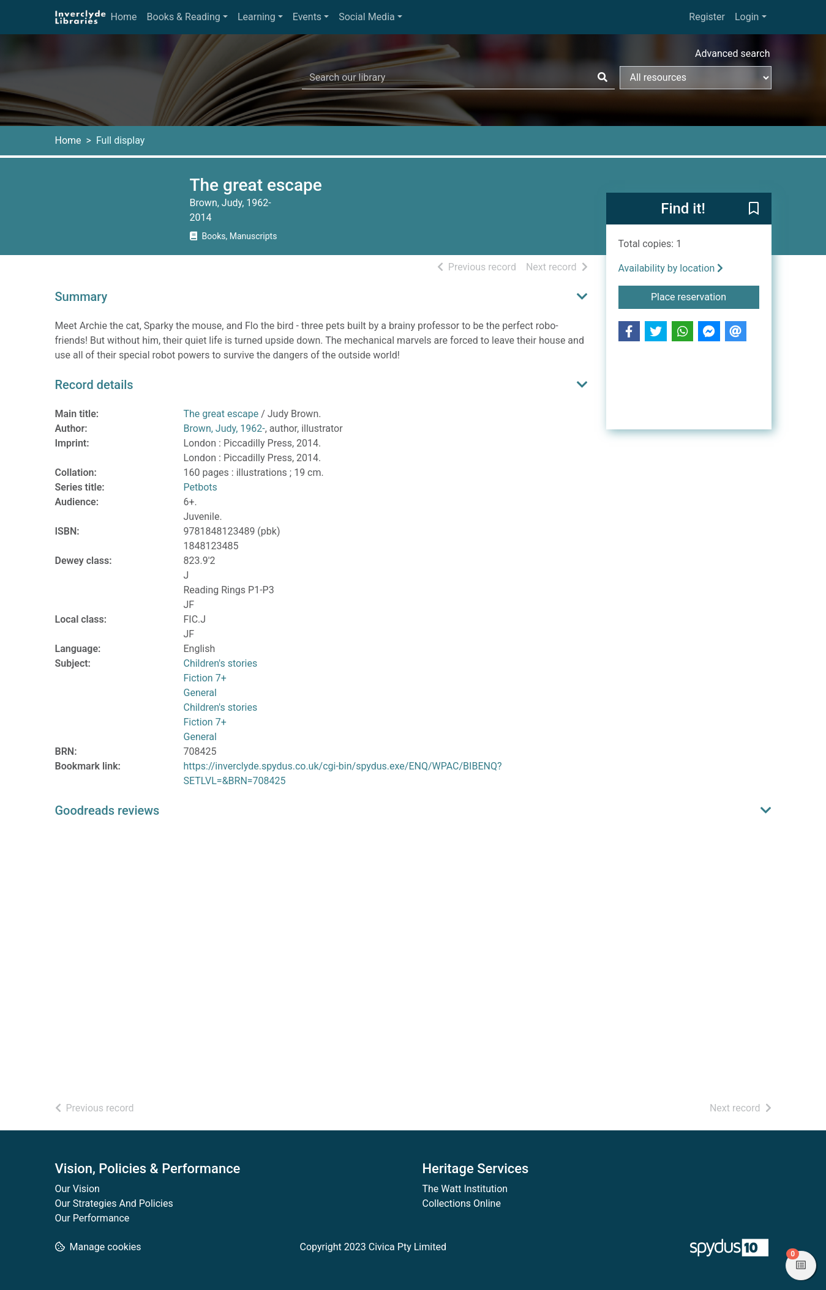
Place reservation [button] (705, 296)
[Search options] (696, 77)
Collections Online (461, 1203)
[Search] (602, 77)
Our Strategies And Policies (114, 1203)
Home (124, 17)
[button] (753, 209)
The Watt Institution (465, 1189)
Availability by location (671, 268)
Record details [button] (94, 384)
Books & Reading (183, 17)
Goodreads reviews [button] (107, 810)
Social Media (367, 17)
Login (747, 17)
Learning (257, 17)
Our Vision (77, 1189)
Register (707, 17)
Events (307, 17)
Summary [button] (81, 296)
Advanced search (732, 53)
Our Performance (92, 1218)
